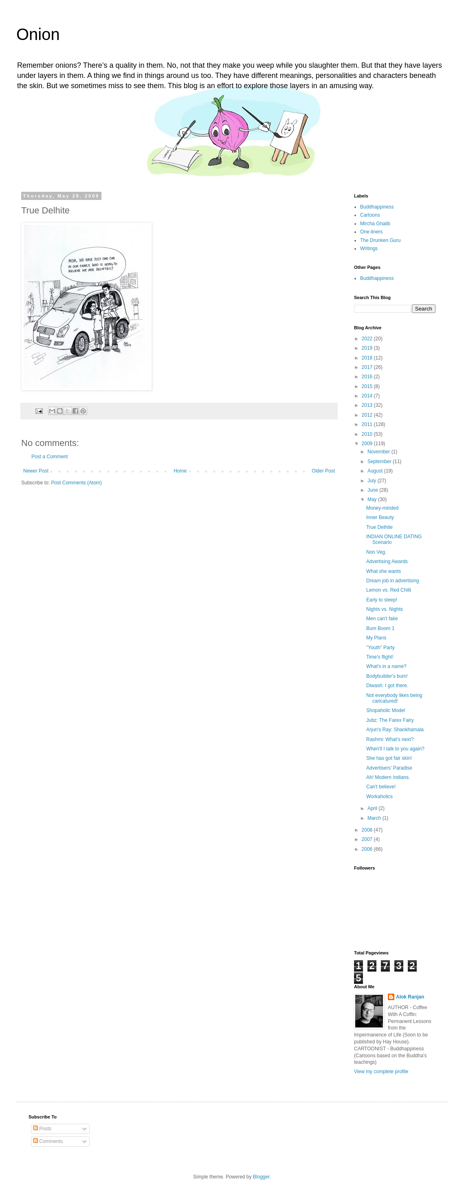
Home (180, 471)
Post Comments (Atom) (76, 483)
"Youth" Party (380, 647)
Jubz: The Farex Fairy (389, 720)
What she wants (383, 571)
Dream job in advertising (392, 581)
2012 (368, 415)
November (379, 452)
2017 (368, 367)
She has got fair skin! (389, 758)
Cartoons (370, 215)
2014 (368, 396)
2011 (368, 424)
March (375, 818)
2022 (368, 339)
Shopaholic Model (385, 710)
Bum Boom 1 (380, 628)
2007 (368, 839)
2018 (368, 358)
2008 (368, 830)
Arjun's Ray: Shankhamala (395, 729)
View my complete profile (381, 1071)
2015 (368, 386)
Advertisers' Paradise (389, 768)
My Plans (376, 638)
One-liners (371, 232)
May (372, 499)
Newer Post (35, 471)
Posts (42, 1129)
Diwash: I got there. (387, 685)
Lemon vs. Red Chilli (388, 590)
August (375, 471)
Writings (369, 248)
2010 (368, 434)
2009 (368, 443)
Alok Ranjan (410, 997)
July (372, 481)
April (372, 808)
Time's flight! (380, 657)
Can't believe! (381, 787)
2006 (368, 849)
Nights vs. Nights (384, 609)
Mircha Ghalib (375, 223)
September (380, 461)
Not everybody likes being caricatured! (394, 698)
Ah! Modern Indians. (388, 777)
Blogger (261, 1177)
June (373, 490)
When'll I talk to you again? (395, 749)
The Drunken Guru (380, 240)
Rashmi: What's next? (389, 739)
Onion (38, 34)
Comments (48, 1141)
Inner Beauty (380, 517)
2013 (368, 405)
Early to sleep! (381, 600)
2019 (368, 348)
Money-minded (382, 508)
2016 (368, 376)
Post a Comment (49, 456)
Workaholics (379, 796)
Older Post (323, 471)
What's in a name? (386, 666)
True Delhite (379, 527)
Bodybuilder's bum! (387, 676)
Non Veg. (376, 552)
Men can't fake (382, 618)
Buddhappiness (377, 207)
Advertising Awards (387, 561)
